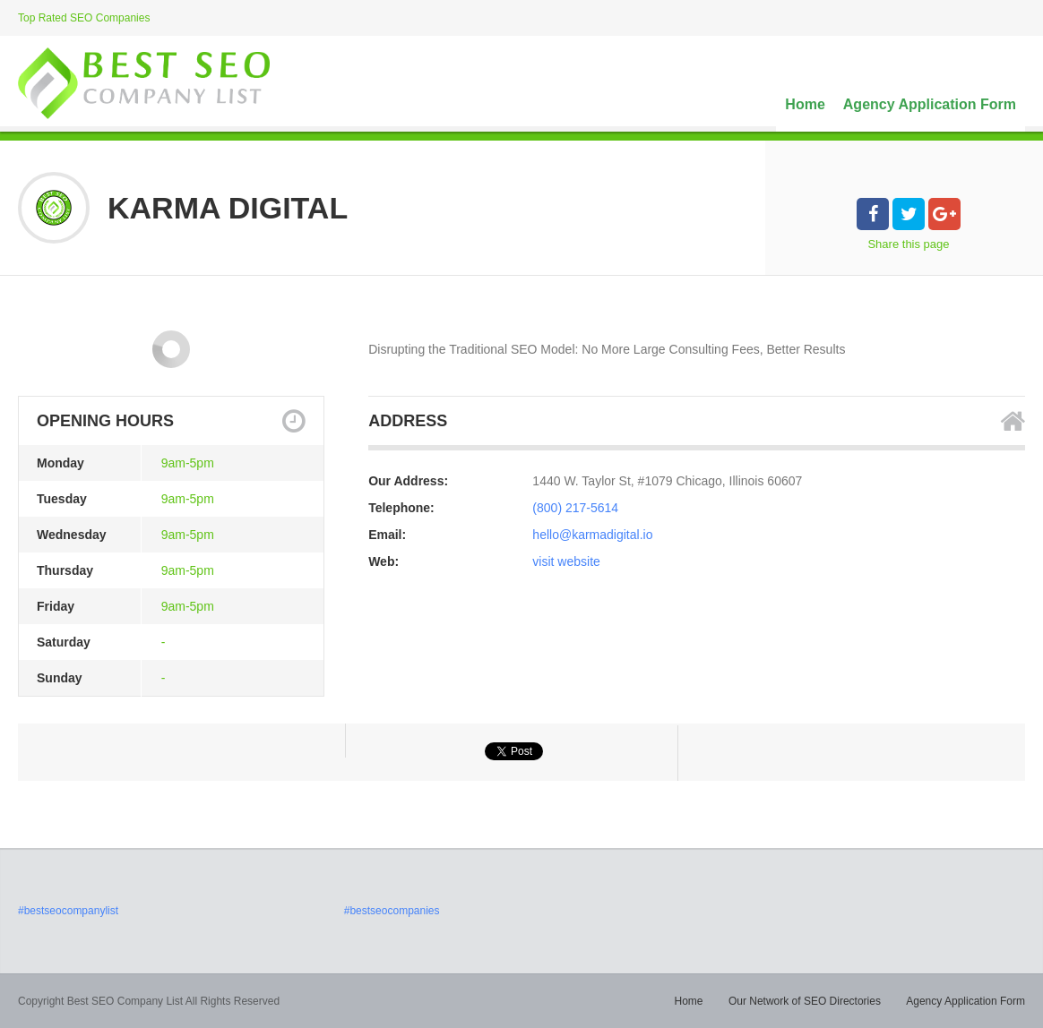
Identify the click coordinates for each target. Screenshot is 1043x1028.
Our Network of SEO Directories (804, 1001)
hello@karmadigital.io (592, 534)
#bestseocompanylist (68, 910)
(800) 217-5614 (575, 508)
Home (804, 104)
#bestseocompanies (392, 910)
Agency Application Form (929, 104)
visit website (565, 561)
